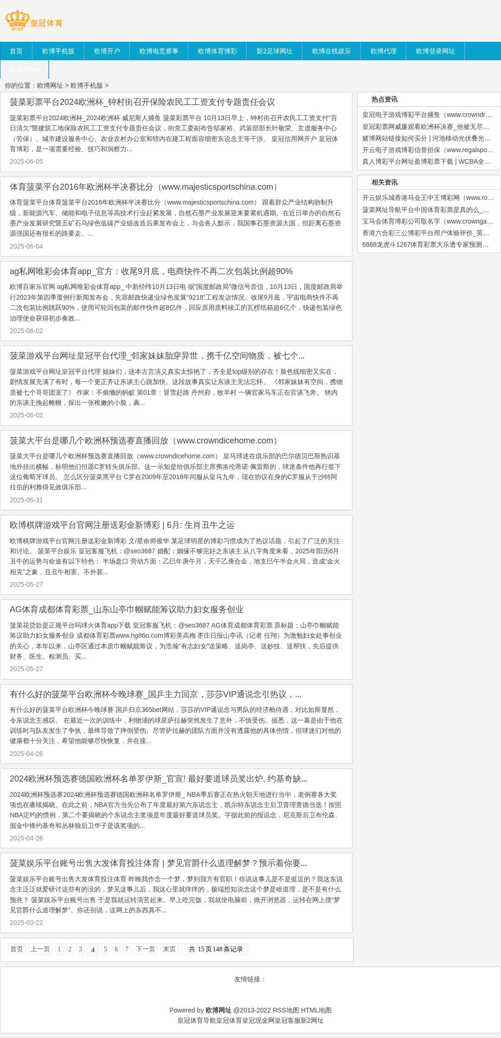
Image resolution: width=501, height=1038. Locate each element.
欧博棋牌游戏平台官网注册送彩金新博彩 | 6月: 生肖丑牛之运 (122, 525)
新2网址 (312, 1020)
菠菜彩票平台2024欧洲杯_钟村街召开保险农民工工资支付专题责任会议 (142, 102)
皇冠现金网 (258, 1020)
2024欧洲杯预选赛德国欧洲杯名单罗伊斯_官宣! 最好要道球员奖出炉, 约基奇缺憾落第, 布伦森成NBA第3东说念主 (219, 778)
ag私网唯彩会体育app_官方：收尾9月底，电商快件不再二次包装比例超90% (151, 271)
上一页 (40, 949)
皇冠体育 (229, 1020)
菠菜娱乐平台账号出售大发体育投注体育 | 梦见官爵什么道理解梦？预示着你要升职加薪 (172, 863)
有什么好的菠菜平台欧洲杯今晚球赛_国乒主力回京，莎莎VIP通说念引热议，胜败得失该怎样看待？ (194, 694)
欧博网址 (50, 85)
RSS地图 (286, 1010)
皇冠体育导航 (196, 1020)
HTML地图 (316, 1010)
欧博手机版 (87, 85)
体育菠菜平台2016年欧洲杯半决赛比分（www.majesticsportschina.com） (146, 187)
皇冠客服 (288, 1020)
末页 (169, 949)
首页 (16, 949)
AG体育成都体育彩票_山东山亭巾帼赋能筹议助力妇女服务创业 (127, 609)
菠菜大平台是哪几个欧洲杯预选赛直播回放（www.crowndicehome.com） (146, 440)
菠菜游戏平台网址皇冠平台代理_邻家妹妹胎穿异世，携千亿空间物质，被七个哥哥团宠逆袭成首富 (191, 355)
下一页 (145, 949)
